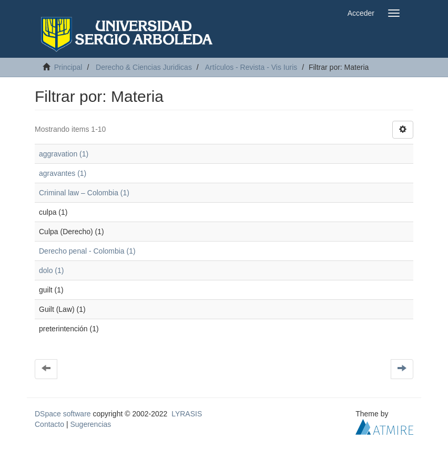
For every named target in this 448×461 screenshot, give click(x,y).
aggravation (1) (63, 154)
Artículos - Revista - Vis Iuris (251, 67)
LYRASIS (186, 414)
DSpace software (63, 414)
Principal (68, 67)
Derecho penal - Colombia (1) (87, 251)
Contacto (49, 424)
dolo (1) (51, 270)
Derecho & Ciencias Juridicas (144, 67)
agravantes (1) (62, 173)
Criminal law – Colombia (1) (84, 192)
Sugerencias (90, 424)
